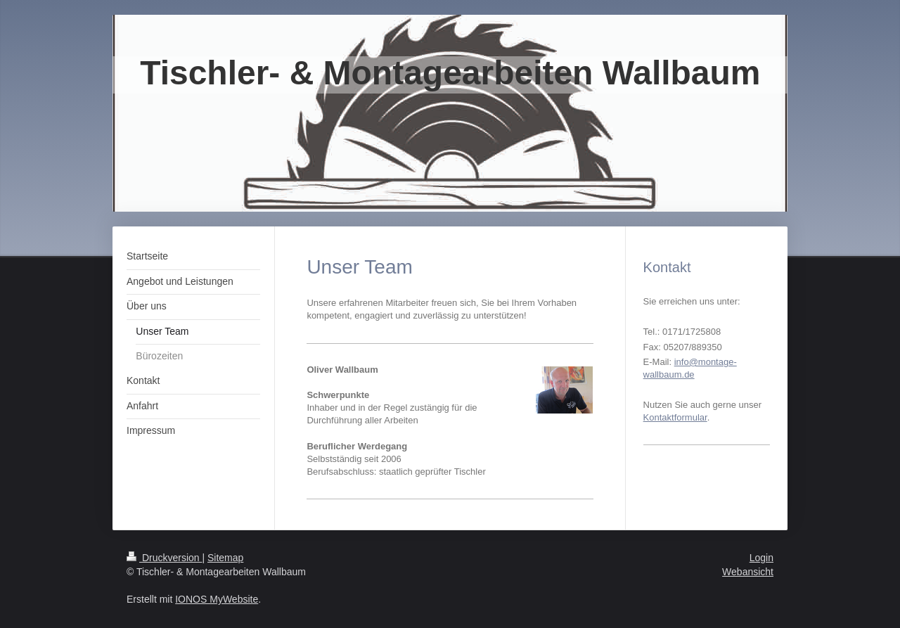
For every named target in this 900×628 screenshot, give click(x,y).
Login (761, 557)
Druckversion (164, 557)
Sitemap (225, 557)
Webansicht (747, 571)
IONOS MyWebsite (216, 599)
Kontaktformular (675, 417)
